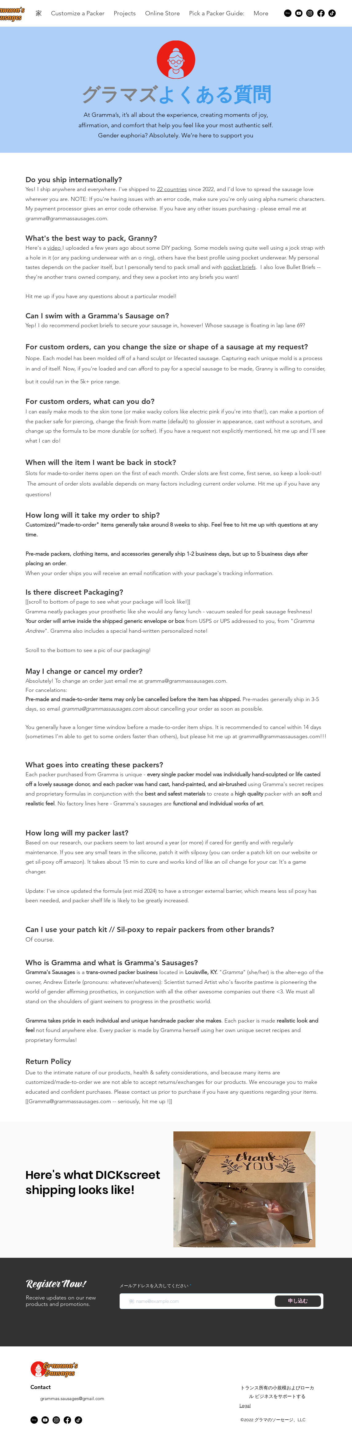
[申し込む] (298, 1301)
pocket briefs (239, 267)
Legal (245, 1405)
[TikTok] (332, 13)
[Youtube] (299, 13)
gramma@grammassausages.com (66, 218)
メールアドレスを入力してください (154, 1286)
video (54, 247)
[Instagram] (310, 13)
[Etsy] (287, 13)
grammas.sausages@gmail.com (72, 1398)
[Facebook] (321, 13)
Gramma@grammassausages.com (70, 1101)
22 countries (172, 189)
